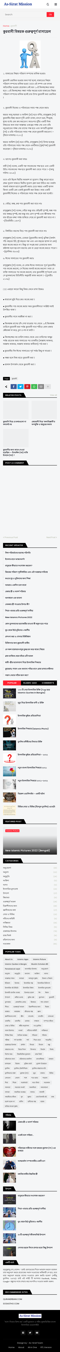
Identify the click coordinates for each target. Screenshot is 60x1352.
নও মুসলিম (37, 1025)
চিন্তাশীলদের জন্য (30, 906)
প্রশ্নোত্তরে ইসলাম (30, 931)
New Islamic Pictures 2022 (18, 617)
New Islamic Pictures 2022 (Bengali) (27, 850)
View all (53, 395)
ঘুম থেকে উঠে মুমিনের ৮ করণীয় (17, 630)
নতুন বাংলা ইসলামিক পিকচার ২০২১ (32, 767)
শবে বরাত (34, 1078)
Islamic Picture (39, 959)
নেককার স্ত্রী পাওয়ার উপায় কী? (17, 604)
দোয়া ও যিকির (30, 914)
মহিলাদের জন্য (30, 939)
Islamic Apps (22, 959)
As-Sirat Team (36, 1342)
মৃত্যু (34, 1073)
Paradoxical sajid (12, 969)
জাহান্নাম (17, 1011)
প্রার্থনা (23, 1044)
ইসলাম (17, 983)
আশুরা (21, 978)
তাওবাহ (30, 1016)
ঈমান (47, 992)
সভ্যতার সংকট (20, 1087)
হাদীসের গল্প (32, 1101)
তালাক (27, 1021)
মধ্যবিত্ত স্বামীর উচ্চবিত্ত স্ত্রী (28, 1174)
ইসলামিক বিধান (28, 988)
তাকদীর (7, 1021)
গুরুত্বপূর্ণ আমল (30, 901)
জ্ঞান (39, 1011)
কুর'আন (41, 997)
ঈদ (40, 992)
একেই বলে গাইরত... (26, 1135)
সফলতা (7, 1087)
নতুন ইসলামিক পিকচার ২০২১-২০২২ (33, 780)
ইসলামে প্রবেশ (29, 992)
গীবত (7, 1006)
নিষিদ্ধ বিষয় (30, 927)
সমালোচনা (44, 1087)
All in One (32, 1347)
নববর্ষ (20, 1030)
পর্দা (27, 1040)
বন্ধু (49, 1044)
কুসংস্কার (8, 1002)
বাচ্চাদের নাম (9, 1049)
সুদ (22, 1097)
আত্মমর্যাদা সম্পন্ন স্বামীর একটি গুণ (31, 1161)
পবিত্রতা (34, 1035)
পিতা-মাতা (37, 1040)
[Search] (25, 14)
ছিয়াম (47, 1006)
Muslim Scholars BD (39, 964)
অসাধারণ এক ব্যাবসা (13, 598)
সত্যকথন (30, 943)
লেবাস (17, 1078)
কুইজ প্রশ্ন (31, 997)
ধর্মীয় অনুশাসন (24, 1025)
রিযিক (51, 1073)
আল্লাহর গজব (9, 978)
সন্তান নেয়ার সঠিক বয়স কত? (17, 675)
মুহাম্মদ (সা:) (24, 1073)
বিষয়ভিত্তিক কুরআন (23, 1054)
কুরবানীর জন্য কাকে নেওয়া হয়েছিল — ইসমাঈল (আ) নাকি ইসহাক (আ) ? (15, 452)
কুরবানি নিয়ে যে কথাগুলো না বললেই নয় (14, 423)
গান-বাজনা (44, 1002)
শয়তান (45, 1078)
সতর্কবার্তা (24, 1082)
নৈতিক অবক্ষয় (22, 1035)
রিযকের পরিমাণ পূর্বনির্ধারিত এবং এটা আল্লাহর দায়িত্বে (26, 572)
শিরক (14, 1082)
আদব (30, 885)
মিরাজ (17, 1063)
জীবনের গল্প (29, 1011)
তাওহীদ (40, 1016)
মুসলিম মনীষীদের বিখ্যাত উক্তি (30, 741)
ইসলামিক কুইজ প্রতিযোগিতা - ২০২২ (33, 754)
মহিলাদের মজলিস (26, 1059)
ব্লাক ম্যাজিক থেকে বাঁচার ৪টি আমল (19, 656)
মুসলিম (7, 1068)
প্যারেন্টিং (48, 1040)
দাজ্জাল (36, 1021)
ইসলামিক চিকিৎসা (44, 983)
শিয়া (6, 1082)
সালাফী (41, 1092)
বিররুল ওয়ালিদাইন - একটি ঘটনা (31, 793)
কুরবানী (14, 25)
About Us (9, 959)
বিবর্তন (43, 1049)
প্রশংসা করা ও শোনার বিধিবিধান (18, 636)
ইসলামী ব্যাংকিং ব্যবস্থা (12, 992)
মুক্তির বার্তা (28, 1063)
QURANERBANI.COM (12, 1299)
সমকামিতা (32, 1087)
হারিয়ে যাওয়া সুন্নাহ (11, 1106)
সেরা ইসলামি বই (41, 1097)
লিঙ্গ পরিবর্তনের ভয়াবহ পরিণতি (18, 552)
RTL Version (46, 1347)
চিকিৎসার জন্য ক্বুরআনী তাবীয (17, 643)
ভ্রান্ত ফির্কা (30, 935)
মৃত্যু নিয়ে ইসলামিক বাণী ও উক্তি (31, 702)
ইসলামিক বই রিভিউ (11, 988)
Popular (12, 682)
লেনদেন (7, 1078)
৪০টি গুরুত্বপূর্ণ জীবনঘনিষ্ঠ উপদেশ (31, 1234)
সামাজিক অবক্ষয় (20, 1092)
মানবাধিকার (40, 1059)
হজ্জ (52, 1097)
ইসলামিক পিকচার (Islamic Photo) (33, 728)
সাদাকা (7, 1092)
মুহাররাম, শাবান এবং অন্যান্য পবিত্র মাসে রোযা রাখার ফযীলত (29, 669)
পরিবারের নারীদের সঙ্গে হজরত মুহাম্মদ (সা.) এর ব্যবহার (37, 1149)
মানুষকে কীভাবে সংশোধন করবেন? (18, 565)
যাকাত (42, 1073)
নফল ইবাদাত (9, 1030)
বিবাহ (51, 1049)
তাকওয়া (50, 1016)
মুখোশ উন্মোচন (41, 1063)
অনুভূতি (30, 876)
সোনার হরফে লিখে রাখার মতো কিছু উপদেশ (35, 1247)
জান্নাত (7, 1011)
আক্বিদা (30, 880)
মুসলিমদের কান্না (10, 1073)
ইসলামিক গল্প (28, 983)
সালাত (32, 1092)
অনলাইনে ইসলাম (31, 969)
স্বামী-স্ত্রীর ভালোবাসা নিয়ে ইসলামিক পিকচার (23, 662)
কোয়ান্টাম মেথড (20, 1002)
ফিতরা (32, 1044)
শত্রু (25, 1078)
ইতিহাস (7, 983)
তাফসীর (17, 1021)
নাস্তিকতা (30, 922)
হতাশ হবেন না (10, 1101)
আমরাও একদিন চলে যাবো (15, 585)
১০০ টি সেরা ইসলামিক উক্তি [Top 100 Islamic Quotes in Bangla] (34, 691)
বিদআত (33, 1049)
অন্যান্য (27, 973)
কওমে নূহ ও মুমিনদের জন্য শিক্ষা (18, 578)
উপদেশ (30, 893)
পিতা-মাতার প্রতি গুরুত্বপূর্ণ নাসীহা (19, 610)
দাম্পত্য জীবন (48, 1021)
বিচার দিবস (22, 1049)
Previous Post (11, 537)
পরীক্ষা (7, 1040)
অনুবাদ (30, 872)
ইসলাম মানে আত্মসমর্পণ (15, 559)
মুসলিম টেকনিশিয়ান (20, 1068)
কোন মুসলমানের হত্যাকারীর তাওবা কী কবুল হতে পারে (26, 623)
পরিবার (44, 1035)
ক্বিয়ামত (30, 897)
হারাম (42, 1101)
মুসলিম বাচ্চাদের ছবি (39, 1068)
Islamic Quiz (30, 682)
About (21, 1347)
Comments (48, 682)
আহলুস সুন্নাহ (33, 978)
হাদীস (21, 1101)
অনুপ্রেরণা (30, 868)
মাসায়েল (8, 1063)
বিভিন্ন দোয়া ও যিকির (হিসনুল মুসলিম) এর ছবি (36, 806)
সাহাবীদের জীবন (10, 1097)
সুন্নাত (29, 1097)
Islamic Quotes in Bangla (16, 964)
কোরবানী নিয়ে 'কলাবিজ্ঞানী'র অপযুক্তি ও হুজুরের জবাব (43, 423)
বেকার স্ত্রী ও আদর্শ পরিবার (15, 591)
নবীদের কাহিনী (30, 918)
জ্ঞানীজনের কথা (30, 910)
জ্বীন (22, 1016)
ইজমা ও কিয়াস (47, 978)
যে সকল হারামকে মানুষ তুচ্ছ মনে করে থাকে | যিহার (24, 649)
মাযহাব (51, 1059)
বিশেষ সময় (8, 1054)
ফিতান (41, 1044)
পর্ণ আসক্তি (18, 1040)
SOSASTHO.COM (11, 1303)
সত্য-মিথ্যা (35, 1082)
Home (6, 25)
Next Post (50, 537)
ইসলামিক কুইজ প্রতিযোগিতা (29, 715)
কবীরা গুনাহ (19, 997)
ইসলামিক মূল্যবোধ (30, 889)
